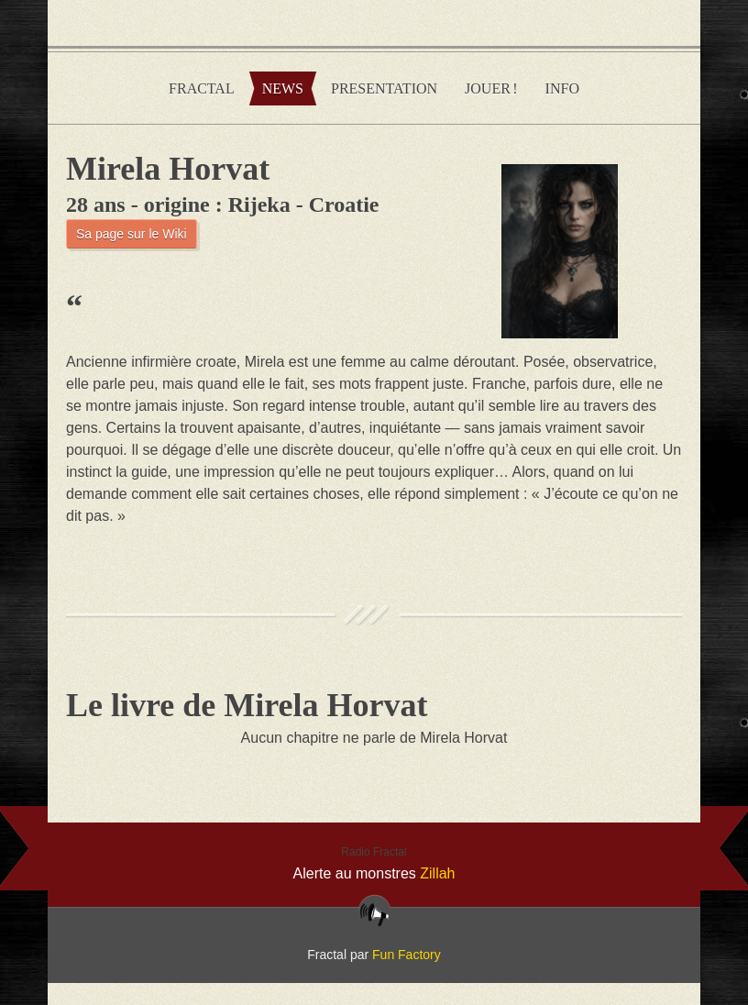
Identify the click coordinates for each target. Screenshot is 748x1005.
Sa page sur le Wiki (131, 233)
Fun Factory (406, 954)
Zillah (437, 873)
